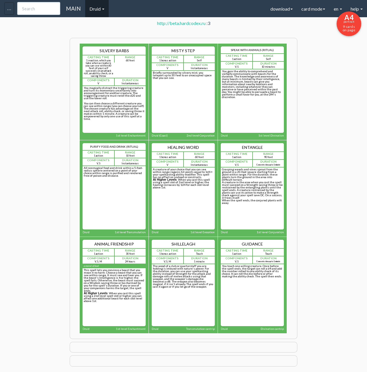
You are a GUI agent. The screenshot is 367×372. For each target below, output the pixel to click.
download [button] (281, 8)
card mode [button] (313, 8)
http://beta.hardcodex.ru (181, 23)
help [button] (357, 8)
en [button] (338, 8)
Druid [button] (96, 8)
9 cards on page (349, 22)
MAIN (73, 8)
